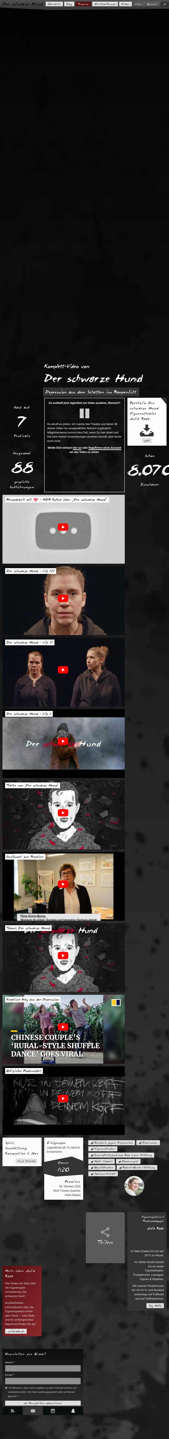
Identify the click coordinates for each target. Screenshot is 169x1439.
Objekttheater (103, 1167)
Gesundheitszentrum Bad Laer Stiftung (123, 1155)
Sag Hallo (155, 1306)
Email (9, 1375)
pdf (147, 441)
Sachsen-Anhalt (105, 1174)
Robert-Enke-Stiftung (139, 1167)
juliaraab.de (16, 1331)
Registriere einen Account (104, 447)
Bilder (125, 4)
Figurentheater (104, 1149)
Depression (150, 1143)
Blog (69, 4)
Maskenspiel (130, 1161)
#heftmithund (104, 4)
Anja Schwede (26, 1161)
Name (10, 1362)
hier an (77, 447)
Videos (139, 4)
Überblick (54, 4)
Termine (83, 4)
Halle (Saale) (103, 1161)
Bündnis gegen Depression (113, 1143)
